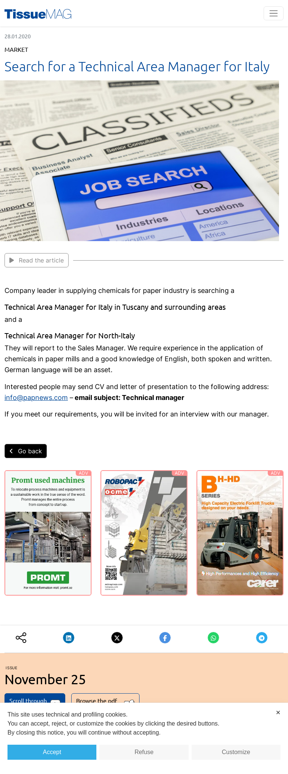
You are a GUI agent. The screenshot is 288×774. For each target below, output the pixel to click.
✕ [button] (278, 712)
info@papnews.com (36, 397)
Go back (25, 451)
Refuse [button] (144, 752)
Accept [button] (52, 752)
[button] (69, 638)
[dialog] (144, 738)
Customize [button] (236, 752)
